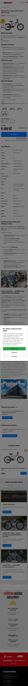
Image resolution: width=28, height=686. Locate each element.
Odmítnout (14, 356)
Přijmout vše (14, 348)
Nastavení (14, 352)
